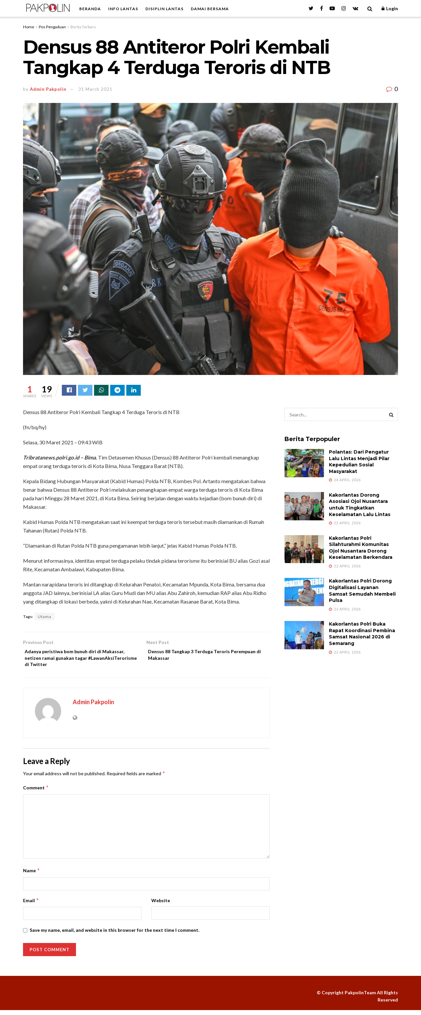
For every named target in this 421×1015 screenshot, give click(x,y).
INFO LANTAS (123, 8)
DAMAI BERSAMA (210, 8)
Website (160, 905)
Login (390, 8)
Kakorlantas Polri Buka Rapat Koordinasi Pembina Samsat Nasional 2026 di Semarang (362, 634)
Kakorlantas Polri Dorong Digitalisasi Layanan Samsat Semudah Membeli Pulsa (362, 591)
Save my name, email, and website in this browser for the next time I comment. (114, 935)
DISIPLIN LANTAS (164, 8)
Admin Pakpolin (48, 89)
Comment (36, 792)
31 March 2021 (95, 89)
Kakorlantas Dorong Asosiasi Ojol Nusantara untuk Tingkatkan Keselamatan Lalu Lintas (359, 505)
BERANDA (90, 8)
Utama (44, 617)
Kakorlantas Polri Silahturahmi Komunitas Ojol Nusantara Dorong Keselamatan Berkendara (360, 548)
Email (31, 905)
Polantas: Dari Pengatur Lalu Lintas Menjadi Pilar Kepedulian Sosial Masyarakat (359, 462)
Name (31, 875)
